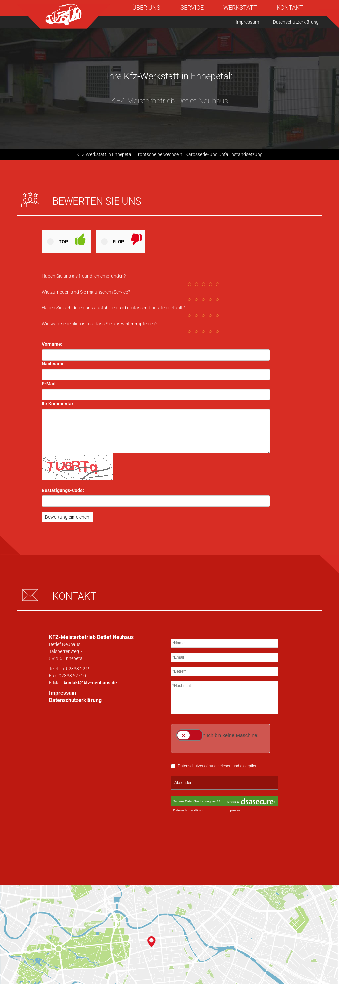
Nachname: (54, 363)
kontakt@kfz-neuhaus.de (90, 682)
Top (63, 241)
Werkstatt (240, 7)
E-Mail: (49, 383)
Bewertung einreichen (67, 517)
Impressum (247, 22)
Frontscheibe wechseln (158, 154)
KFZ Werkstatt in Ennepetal (104, 154)
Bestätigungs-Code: (63, 490)
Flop (118, 241)
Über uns (146, 7)
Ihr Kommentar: (58, 403)
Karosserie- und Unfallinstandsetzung (224, 154)
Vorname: (52, 344)
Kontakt (290, 7)
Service (192, 7)
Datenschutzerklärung (296, 22)
